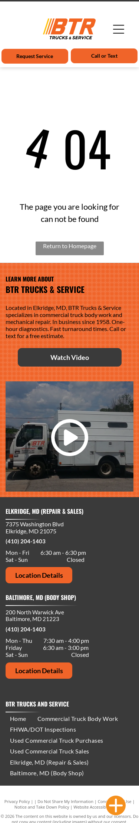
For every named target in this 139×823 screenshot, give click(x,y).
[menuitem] (18, 718)
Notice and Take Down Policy (41, 807)
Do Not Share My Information (65, 801)
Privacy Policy (17, 801)
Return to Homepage (69, 245)
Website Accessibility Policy (99, 807)
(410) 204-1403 (26, 541)
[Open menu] (118, 29)
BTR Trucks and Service (37, 703)
